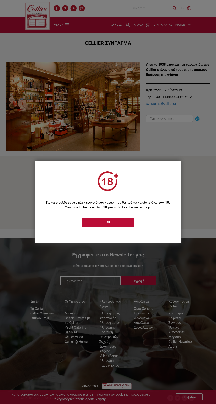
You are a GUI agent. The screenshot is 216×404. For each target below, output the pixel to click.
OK (108, 222)
